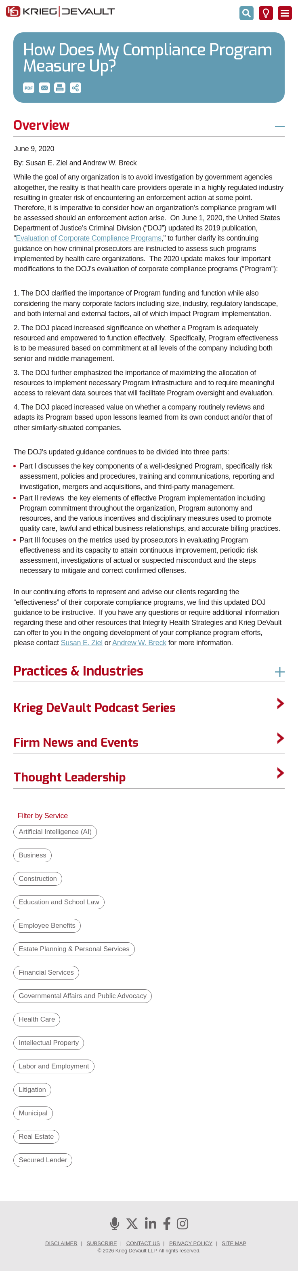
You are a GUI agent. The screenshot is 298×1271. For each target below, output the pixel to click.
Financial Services (46, 972)
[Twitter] (132, 1226)
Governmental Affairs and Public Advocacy (83, 996)
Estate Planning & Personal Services (74, 949)
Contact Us (143, 1243)
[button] (28, 87)
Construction (38, 879)
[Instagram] (182, 1226)
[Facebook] (167, 1226)
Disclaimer (61, 1243)
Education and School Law (59, 902)
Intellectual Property (49, 1043)
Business (32, 855)
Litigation (32, 1090)
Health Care (37, 1019)
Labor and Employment (54, 1066)
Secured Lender (43, 1160)
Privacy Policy (190, 1243)
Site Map (234, 1243)
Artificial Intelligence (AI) (55, 832)
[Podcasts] (115, 1226)
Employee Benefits (47, 925)
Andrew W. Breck (139, 643)
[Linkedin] (150, 1226)
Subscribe (102, 1243)
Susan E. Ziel (82, 643)
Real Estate (36, 1136)
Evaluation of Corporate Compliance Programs (89, 238)
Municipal (33, 1113)
